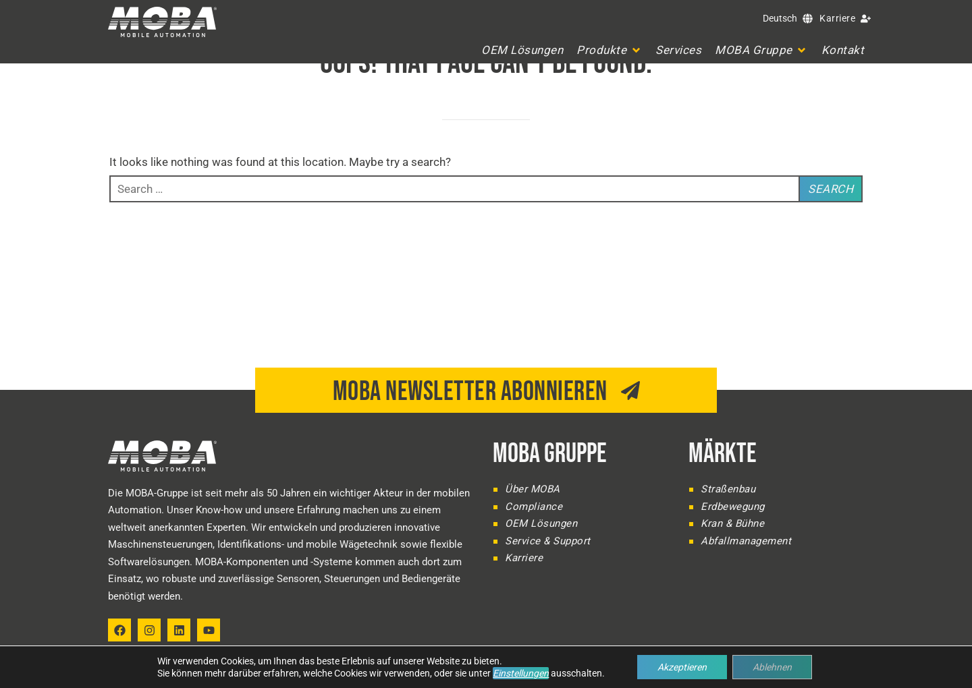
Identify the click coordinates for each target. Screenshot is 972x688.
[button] (609, 50)
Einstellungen (521, 673)
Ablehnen (772, 667)
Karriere (837, 18)
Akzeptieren (682, 667)
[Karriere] (866, 18)
